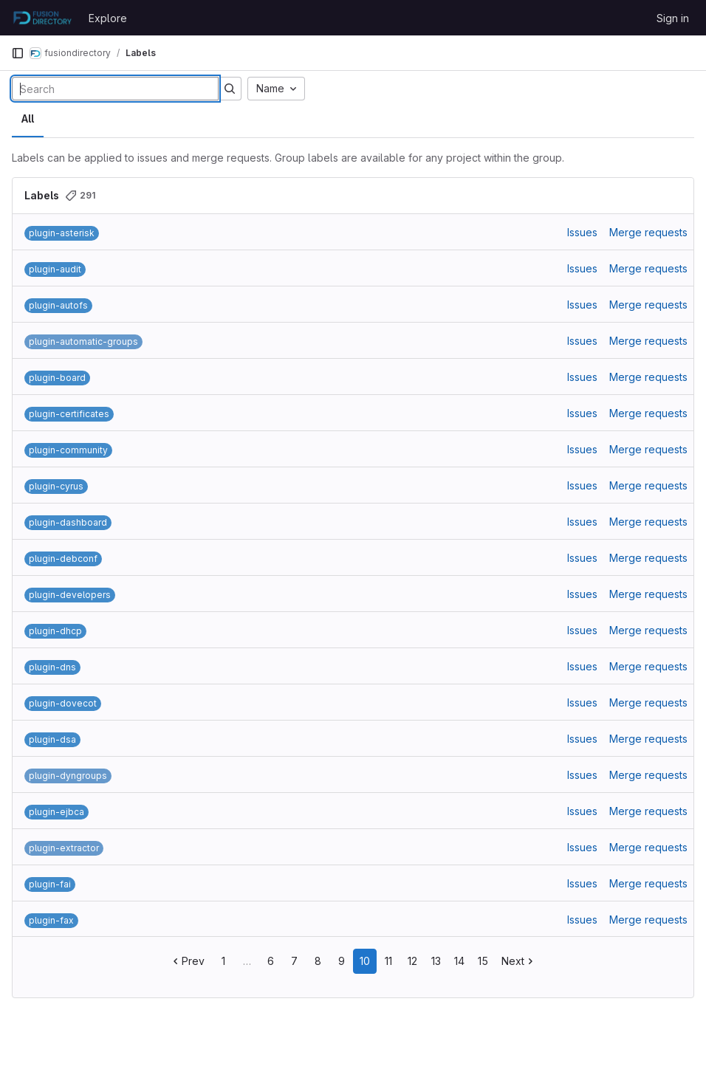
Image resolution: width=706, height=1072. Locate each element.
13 (436, 961)
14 (459, 961)
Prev (187, 961)
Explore (108, 18)
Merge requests (648, 232)
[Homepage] (42, 18)
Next (518, 961)
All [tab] (27, 118)
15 (483, 961)
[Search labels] (115, 88)
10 (365, 961)
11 (388, 961)
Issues (582, 232)
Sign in (673, 18)
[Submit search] (229, 88)
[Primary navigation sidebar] (18, 53)
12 (412, 961)
